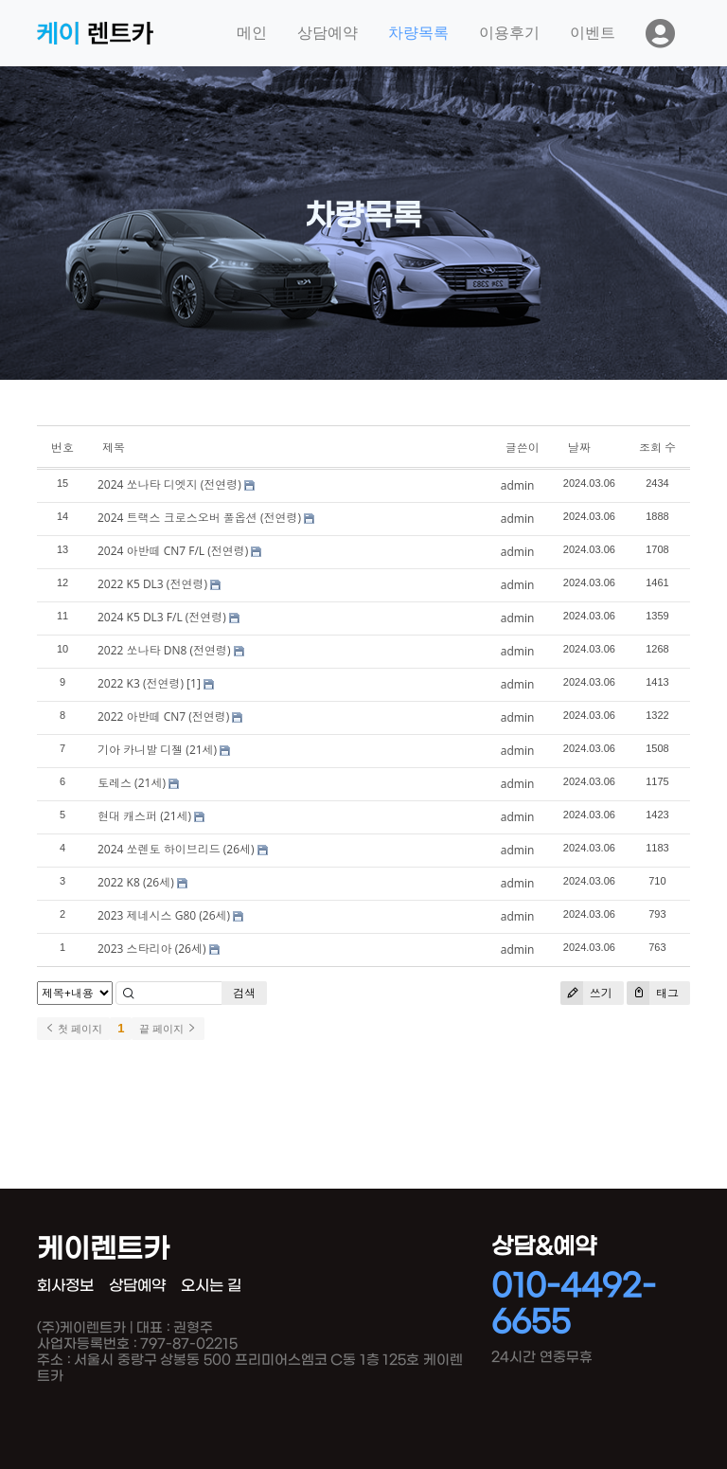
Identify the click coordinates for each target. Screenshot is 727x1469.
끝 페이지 (168, 1028)
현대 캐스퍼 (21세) (144, 816)
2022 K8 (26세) (136, 882)
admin (518, 485)
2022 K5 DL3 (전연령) (152, 584)
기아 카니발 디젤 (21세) (157, 750)
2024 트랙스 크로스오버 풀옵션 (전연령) (199, 518)
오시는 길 (211, 1286)
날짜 (579, 447)
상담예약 (327, 33)
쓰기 (586, 993)
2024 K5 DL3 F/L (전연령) (162, 617)
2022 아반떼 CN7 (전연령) (163, 716)
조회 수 (657, 447)
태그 (653, 993)
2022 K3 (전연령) (141, 683)
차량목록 (418, 33)
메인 (252, 33)
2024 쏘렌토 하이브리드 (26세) (176, 849)
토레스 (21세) (132, 783)
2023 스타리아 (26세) (151, 949)
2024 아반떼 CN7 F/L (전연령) (173, 551)
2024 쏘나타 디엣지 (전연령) (169, 484)
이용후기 (509, 33)
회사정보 (65, 1286)
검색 (244, 993)
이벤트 (592, 33)
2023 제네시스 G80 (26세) (164, 915)
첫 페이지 (73, 1028)
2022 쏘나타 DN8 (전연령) (164, 650)
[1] (193, 683)
